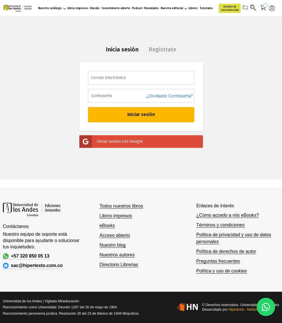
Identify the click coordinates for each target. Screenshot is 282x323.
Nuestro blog (112, 245)
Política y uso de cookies (221, 270)
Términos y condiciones (220, 225)
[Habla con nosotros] (266, 307)
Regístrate (162, 49)
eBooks (107, 225)
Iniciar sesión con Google (111, 141)
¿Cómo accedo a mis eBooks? (227, 215)
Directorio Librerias (118, 264)
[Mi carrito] (263, 8)
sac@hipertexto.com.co (33, 265)
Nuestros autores (117, 254)
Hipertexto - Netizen (244, 309)
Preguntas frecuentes (218, 261)
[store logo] (17, 8)
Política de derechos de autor (226, 251)
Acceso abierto (114, 235)
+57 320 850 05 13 (26, 256)
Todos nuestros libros (121, 206)
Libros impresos (115, 215)
